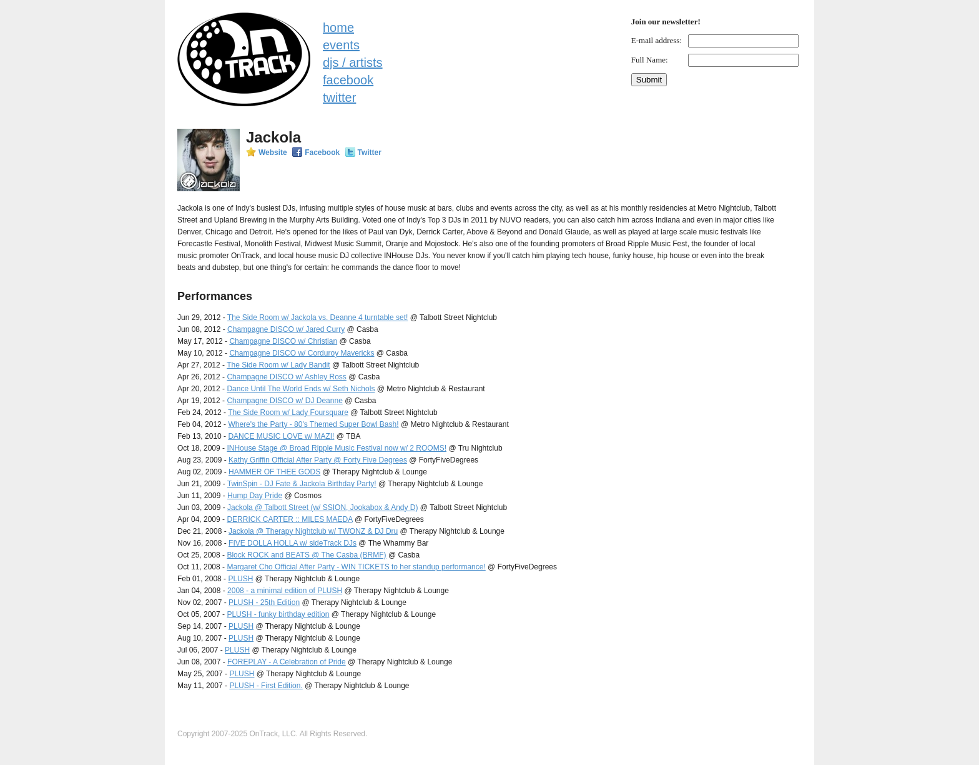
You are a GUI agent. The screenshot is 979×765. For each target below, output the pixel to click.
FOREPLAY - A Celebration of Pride (286, 662)
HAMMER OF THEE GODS (274, 472)
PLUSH (240, 578)
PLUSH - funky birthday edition (278, 614)
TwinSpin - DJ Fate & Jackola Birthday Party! (301, 483)
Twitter (369, 152)
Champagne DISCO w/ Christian (283, 341)
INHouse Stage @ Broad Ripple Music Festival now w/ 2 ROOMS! (336, 448)
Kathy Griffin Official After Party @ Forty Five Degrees (318, 460)
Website (272, 152)
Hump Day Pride (254, 495)
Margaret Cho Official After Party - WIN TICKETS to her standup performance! (356, 566)
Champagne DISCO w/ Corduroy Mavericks (301, 353)
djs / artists (353, 62)
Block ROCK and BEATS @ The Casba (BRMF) (306, 555)
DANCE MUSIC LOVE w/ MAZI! (281, 436)
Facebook (322, 152)
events (341, 45)
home (338, 27)
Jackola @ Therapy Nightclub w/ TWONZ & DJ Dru (313, 531)
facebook (348, 80)
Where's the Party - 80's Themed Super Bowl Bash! (313, 424)
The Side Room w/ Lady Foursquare (288, 412)
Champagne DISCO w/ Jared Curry (286, 329)
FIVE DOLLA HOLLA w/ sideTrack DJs (293, 543)
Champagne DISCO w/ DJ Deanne (284, 400)
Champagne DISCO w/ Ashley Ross (286, 376)
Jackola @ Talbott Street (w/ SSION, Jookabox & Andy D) (322, 507)
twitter (339, 97)
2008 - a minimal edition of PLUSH (284, 590)
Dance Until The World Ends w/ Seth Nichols (301, 388)
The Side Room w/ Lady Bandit (278, 365)
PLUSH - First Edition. (265, 685)
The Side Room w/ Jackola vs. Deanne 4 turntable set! (317, 317)
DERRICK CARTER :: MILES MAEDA (289, 519)
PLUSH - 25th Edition (264, 602)
